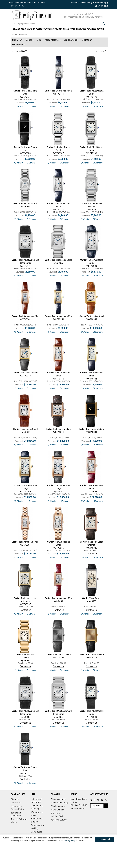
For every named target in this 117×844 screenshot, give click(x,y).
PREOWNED (81, 29)
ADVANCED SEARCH (95, 29)
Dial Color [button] (88, 40)
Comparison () (100, 2)
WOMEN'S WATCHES (45, 29)
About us (15, 799)
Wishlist (18, 106)
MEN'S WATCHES (28, 29)
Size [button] (40, 40)
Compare (31, 106)
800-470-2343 (38, 2)
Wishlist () (86, 2)
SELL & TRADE (69, 29)
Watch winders (57, 809)
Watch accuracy (58, 806)
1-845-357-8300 (16, 5)
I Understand (104, 839)
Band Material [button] (71, 40)
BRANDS (16, 29)
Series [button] (30, 40)
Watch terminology (59, 802)
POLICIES (58, 29)
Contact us (16, 802)
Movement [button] (18, 44)
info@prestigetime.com (20, 2)
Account (75, 2)
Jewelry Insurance (59, 820)
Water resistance (58, 799)
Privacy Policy (69, 841)
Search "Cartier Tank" (20, 35)
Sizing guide (36, 832)
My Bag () (101, 5)
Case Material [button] (53, 40)
